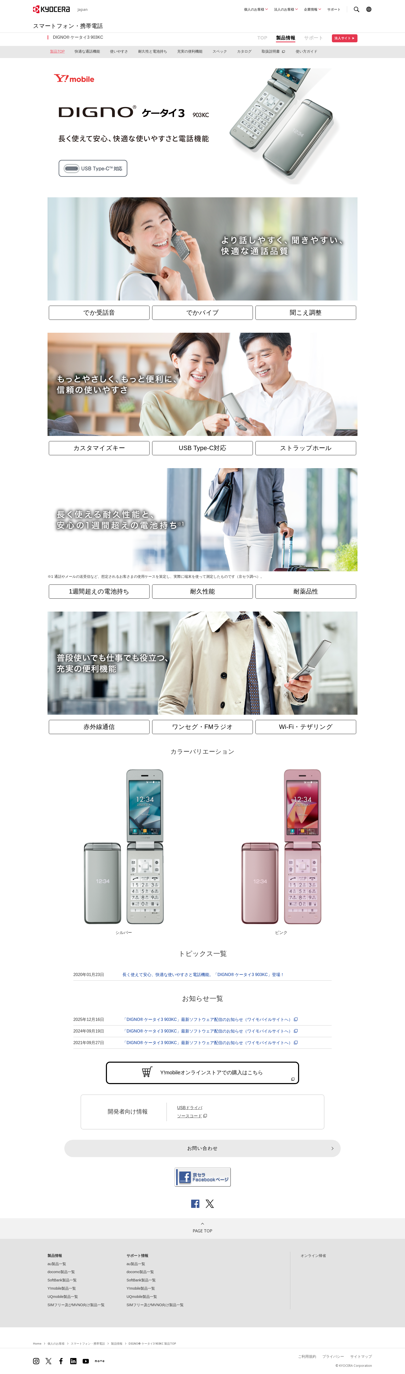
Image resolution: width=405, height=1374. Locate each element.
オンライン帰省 (313, 1256)
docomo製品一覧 (61, 1272)
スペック (220, 51)
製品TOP (57, 51)
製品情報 (285, 37)
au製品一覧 (57, 1264)
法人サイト (344, 38)
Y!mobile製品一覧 (62, 1288)
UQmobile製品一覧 (63, 1297)
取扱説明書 (271, 51)
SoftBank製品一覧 (62, 1280)
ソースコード (192, 1116)
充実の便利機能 (189, 51)
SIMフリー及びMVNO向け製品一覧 (76, 1305)
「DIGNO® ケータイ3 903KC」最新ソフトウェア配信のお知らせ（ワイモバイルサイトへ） (210, 1019)
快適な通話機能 (87, 51)
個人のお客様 (254, 9)
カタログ (244, 51)
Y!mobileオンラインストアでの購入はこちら (211, 1072)
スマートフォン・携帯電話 (88, 1343)
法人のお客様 (284, 9)
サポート (334, 9)
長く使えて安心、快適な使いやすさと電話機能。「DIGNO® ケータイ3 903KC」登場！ (203, 974)
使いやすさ (119, 51)
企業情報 (310, 9)
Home (37, 1343)
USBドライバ (189, 1107)
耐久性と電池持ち (152, 51)
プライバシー (333, 1356)
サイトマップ (361, 1356)
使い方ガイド (306, 51)
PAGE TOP (202, 1231)
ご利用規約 (307, 1356)
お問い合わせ (202, 1148)
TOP (263, 37)
